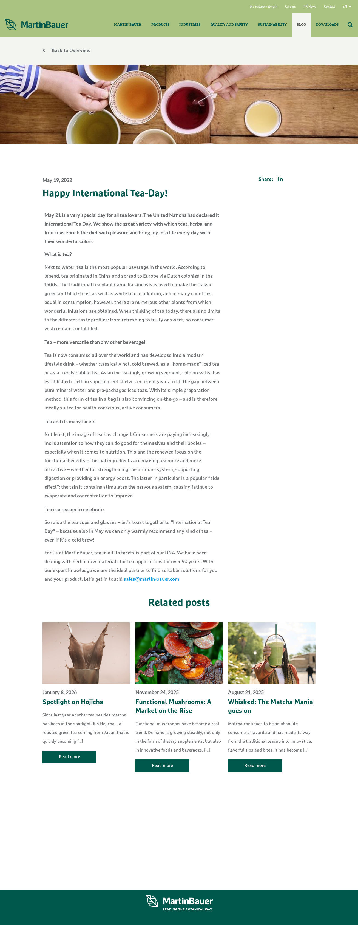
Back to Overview (66, 50)
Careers (290, 6)
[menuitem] (350, 6)
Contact (329, 6)
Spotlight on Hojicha (72, 702)
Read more (69, 757)
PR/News (309, 6)
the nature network (263, 6)
